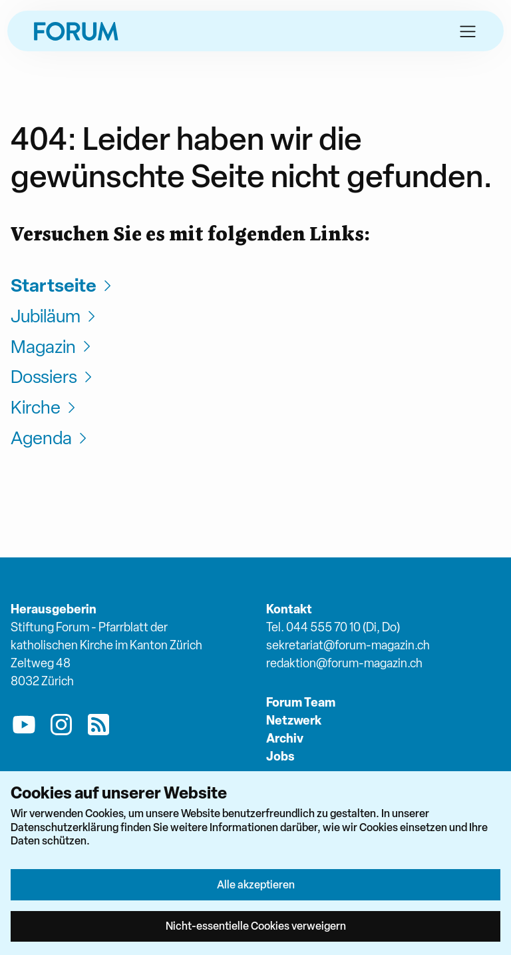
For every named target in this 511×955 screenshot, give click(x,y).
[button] (467, 31)
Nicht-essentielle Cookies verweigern (256, 925)
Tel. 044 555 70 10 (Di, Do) (333, 627)
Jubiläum (55, 316)
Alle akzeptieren (256, 884)
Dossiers (53, 376)
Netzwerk (293, 720)
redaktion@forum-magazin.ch (344, 663)
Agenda (50, 438)
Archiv (284, 738)
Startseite (63, 285)
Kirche (45, 407)
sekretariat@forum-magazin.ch (348, 645)
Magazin (52, 346)
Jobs (280, 756)
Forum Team (300, 702)
